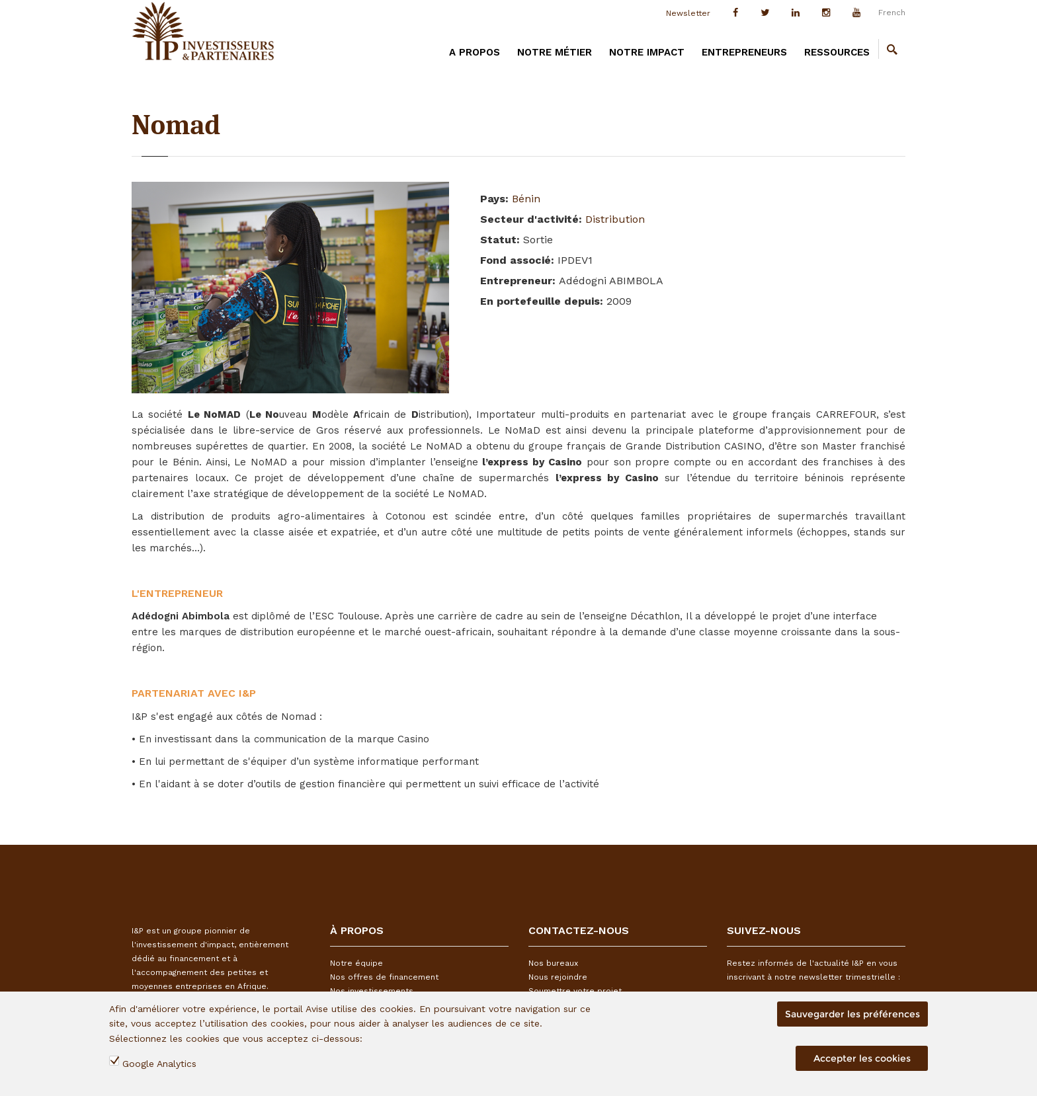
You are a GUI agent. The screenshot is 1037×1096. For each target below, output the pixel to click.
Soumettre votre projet (575, 991)
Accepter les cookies (862, 1058)
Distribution (615, 219)
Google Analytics (159, 1063)
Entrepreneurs (744, 52)
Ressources (837, 52)
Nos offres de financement (384, 977)
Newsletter (688, 13)
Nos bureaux (553, 963)
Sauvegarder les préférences (852, 1014)
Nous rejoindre (557, 977)
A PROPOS (474, 52)
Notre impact (646, 52)
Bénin (526, 198)
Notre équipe (356, 963)
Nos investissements (371, 991)
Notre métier (554, 52)
